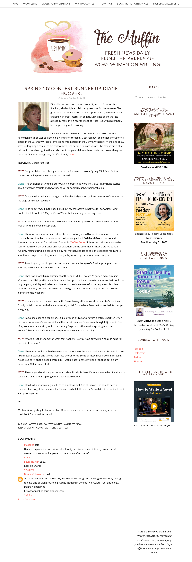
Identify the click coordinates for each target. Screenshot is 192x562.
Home (15, 3)
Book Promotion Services (132, 3)
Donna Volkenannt (34, 474)
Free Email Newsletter (166, 3)
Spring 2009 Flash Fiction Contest (49, 427)
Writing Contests (86, 3)
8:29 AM (28, 457)
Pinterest (139, 361)
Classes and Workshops (56, 3)
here (72, 154)
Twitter (138, 357)
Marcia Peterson (72, 424)
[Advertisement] (154, 478)
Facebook (139, 348)
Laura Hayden (31, 461)
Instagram (139, 353)
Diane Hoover (28, 424)
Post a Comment (27, 499)
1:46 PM (28, 495)
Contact (107, 3)
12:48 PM (29, 470)
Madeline (29, 444)
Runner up (23, 427)
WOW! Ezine (30, 3)
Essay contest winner (49, 424)
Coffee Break (78, 242)
